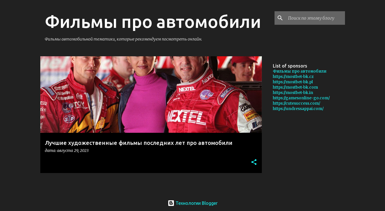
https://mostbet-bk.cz (293, 76)
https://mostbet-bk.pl (293, 81)
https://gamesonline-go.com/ (301, 97)
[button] (254, 162)
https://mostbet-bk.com (295, 87)
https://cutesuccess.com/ (296, 103)
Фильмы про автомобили (299, 71)
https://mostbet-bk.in (293, 92)
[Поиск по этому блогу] (315, 18)
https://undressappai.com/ (298, 108)
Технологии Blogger (193, 203)
